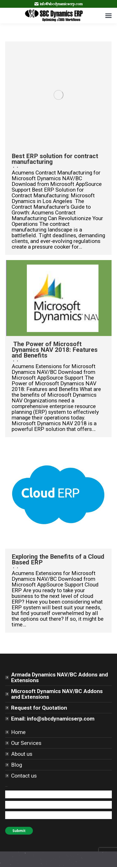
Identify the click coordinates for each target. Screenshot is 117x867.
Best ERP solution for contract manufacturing (55, 158)
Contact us (24, 776)
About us (21, 754)
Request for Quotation (39, 708)
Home (18, 732)
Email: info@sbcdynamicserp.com (52, 719)
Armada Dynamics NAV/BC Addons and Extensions (59, 677)
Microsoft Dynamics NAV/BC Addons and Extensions (57, 694)
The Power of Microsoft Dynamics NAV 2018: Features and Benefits (55, 349)
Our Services (26, 743)
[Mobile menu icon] (108, 15)
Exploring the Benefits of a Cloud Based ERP (58, 559)
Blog (16, 765)
